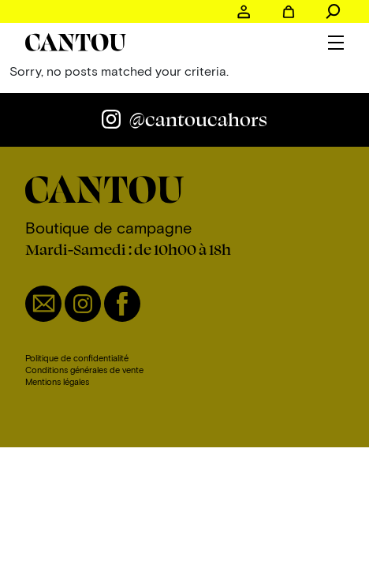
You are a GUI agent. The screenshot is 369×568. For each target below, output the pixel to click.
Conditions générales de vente (84, 369)
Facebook (122, 304)
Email (43, 304)
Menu (336, 42)
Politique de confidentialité (77, 358)
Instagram (83, 304)
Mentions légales (57, 381)
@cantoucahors (198, 119)
